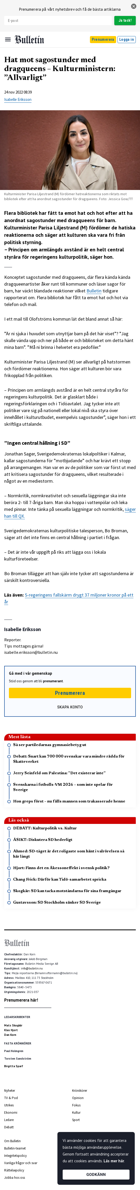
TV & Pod (11, 1098)
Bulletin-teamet (15, 1148)
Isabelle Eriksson (17, 99)
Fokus (76, 1105)
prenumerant (53, 681)
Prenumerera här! (21, 1000)
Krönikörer (79, 1090)
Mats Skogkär (13, 1025)
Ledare (9, 1120)
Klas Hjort (11, 1030)
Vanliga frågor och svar (20, 1163)
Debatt (9, 1127)
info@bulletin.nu (32, 968)
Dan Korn (10, 1035)
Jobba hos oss (14, 1177)
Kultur (76, 1112)
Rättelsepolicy (14, 1170)
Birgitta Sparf (13, 1066)
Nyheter (9, 1090)
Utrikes (9, 1105)
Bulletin (94, 291)
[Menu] (8, 39)
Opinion (78, 1098)
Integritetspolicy (15, 1155)
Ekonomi (10, 1112)
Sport (76, 1120)
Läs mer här (114, 1160)
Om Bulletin (12, 1141)
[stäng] (133, 6)
